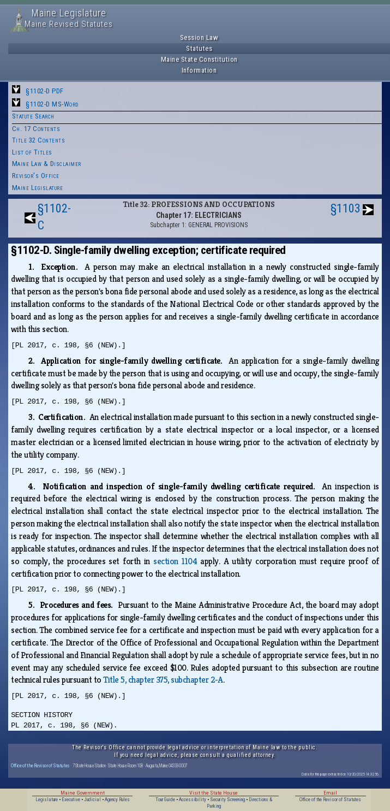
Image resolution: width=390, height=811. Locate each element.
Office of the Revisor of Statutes (40, 765)
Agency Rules (117, 799)
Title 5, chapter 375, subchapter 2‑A (163, 679)
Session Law (199, 37)
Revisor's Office (35, 175)
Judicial (92, 799)
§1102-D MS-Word (52, 104)
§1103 (346, 208)
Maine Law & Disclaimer (46, 163)
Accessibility (192, 799)
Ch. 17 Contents (36, 129)
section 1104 (175, 561)
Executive (71, 799)
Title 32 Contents (38, 140)
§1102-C (54, 217)
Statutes (199, 48)
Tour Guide (165, 799)
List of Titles (32, 152)
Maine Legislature (37, 187)
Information (199, 70)
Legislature (46, 799)
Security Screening (227, 799)
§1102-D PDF (45, 91)
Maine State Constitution (199, 59)
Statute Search (33, 116)
